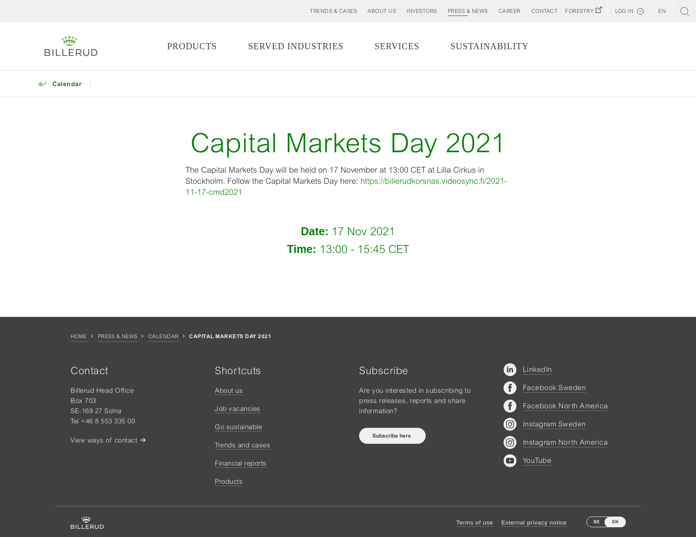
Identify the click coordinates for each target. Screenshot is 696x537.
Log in (624, 11)
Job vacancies (238, 408)
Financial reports (241, 463)
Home (79, 336)
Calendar (163, 336)
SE (596, 521)
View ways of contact (104, 440)
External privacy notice (534, 522)
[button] (381, 11)
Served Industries (296, 46)
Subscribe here (392, 436)
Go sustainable (238, 426)
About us (229, 390)
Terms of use (474, 522)
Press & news (118, 336)
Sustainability (490, 46)
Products (192, 46)
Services (397, 46)
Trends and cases (242, 445)
